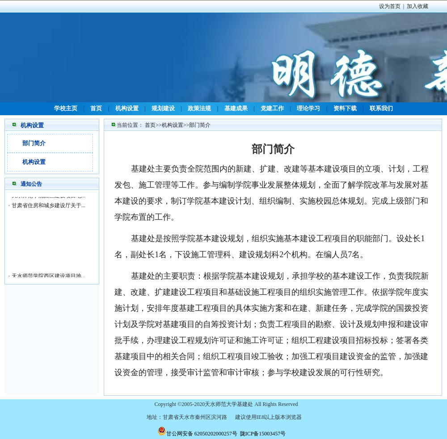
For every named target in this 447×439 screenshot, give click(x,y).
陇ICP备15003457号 (263, 434)
